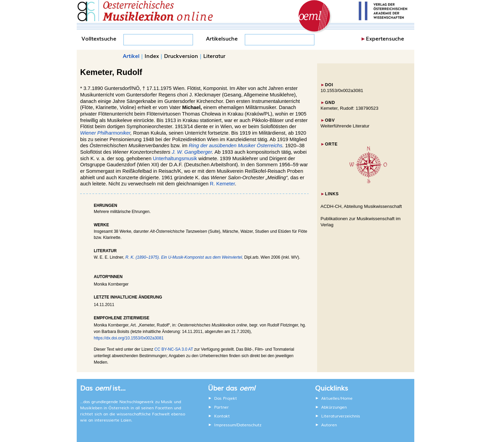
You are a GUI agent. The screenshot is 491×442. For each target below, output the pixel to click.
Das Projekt (225, 398)
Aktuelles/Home (337, 398)
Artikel (131, 55)
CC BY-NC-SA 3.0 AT (173, 349)
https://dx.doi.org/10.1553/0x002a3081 (129, 338)
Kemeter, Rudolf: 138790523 (349, 108)
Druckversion (181, 55)
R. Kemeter (222, 183)
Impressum (225, 425)
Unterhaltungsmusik (175, 158)
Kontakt (222, 416)
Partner (221, 407)
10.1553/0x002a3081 (342, 90)
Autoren (329, 425)
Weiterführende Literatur (345, 125)
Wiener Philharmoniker (105, 133)
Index (152, 55)
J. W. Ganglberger (192, 152)
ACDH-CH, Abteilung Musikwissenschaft (361, 206)
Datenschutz (249, 425)
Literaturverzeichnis (340, 416)
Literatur (214, 55)
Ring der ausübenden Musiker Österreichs (236, 145)
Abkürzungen (334, 407)
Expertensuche (385, 38)
